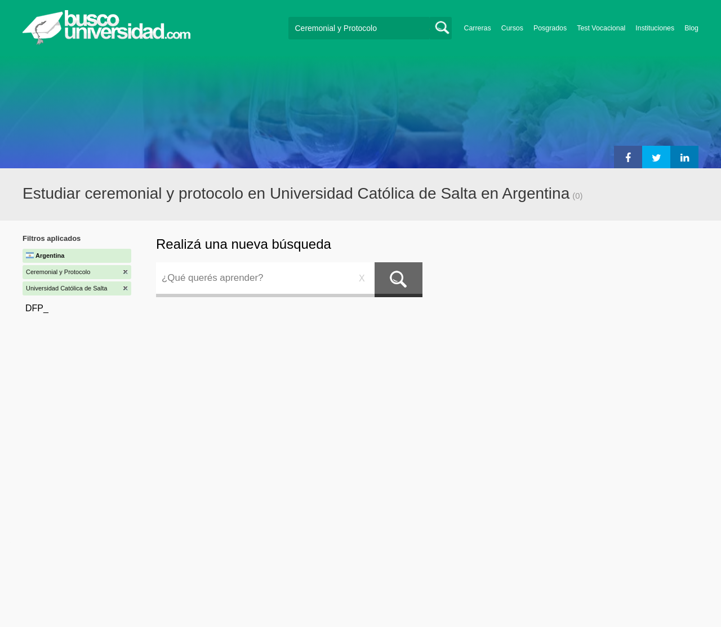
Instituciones (654, 28)
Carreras (477, 28)
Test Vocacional (601, 28)
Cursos (512, 28)
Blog (691, 28)
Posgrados (550, 28)
